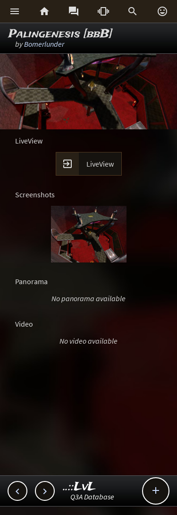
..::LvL (79, 487)
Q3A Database (92, 496)
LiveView (100, 164)
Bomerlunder (44, 44)
